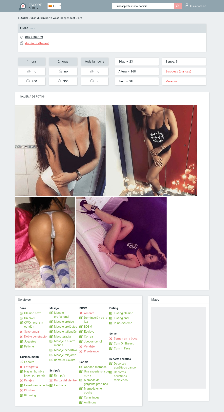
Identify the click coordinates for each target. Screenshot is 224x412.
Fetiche (29, 346)
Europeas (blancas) (178, 71)
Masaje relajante (65, 355)
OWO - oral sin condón (33, 324)
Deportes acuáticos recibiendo (121, 376)
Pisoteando (91, 351)
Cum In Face (122, 348)
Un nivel (29, 318)
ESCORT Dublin (27, 17)
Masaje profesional (61, 314)
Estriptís (59, 375)
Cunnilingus (91, 397)
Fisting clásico (123, 313)
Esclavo (89, 331)
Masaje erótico (64, 321)
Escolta (29, 362)
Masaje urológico (65, 326)
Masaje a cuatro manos (64, 343)
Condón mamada (95, 367)
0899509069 (34, 37)
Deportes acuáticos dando (125, 365)
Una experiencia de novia (96, 373)
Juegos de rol (93, 341)
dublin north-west (48, 17)
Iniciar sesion (196, 5)
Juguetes (30, 341)
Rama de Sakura (64, 360)
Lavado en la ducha (37, 385)
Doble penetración (36, 336)
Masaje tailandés (65, 331)
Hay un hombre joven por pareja (34, 373)
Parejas (29, 380)
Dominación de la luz (95, 319)
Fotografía (31, 367)
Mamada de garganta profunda (96, 382)
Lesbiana (60, 385)
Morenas (171, 81)
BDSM (88, 326)
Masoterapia (62, 336)
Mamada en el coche (93, 390)
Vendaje (89, 346)
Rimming (30, 395)
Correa (88, 336)
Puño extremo (123, 323)
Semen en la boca (125, 338)
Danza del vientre (65, 380)
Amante (89, 313)
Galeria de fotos (32, 96)
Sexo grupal (32, 331)
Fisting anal (121, 318)
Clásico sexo (32, 313)
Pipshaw (29, 390)
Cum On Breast (124, 343)
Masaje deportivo (65, 350)
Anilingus (90, 402)
